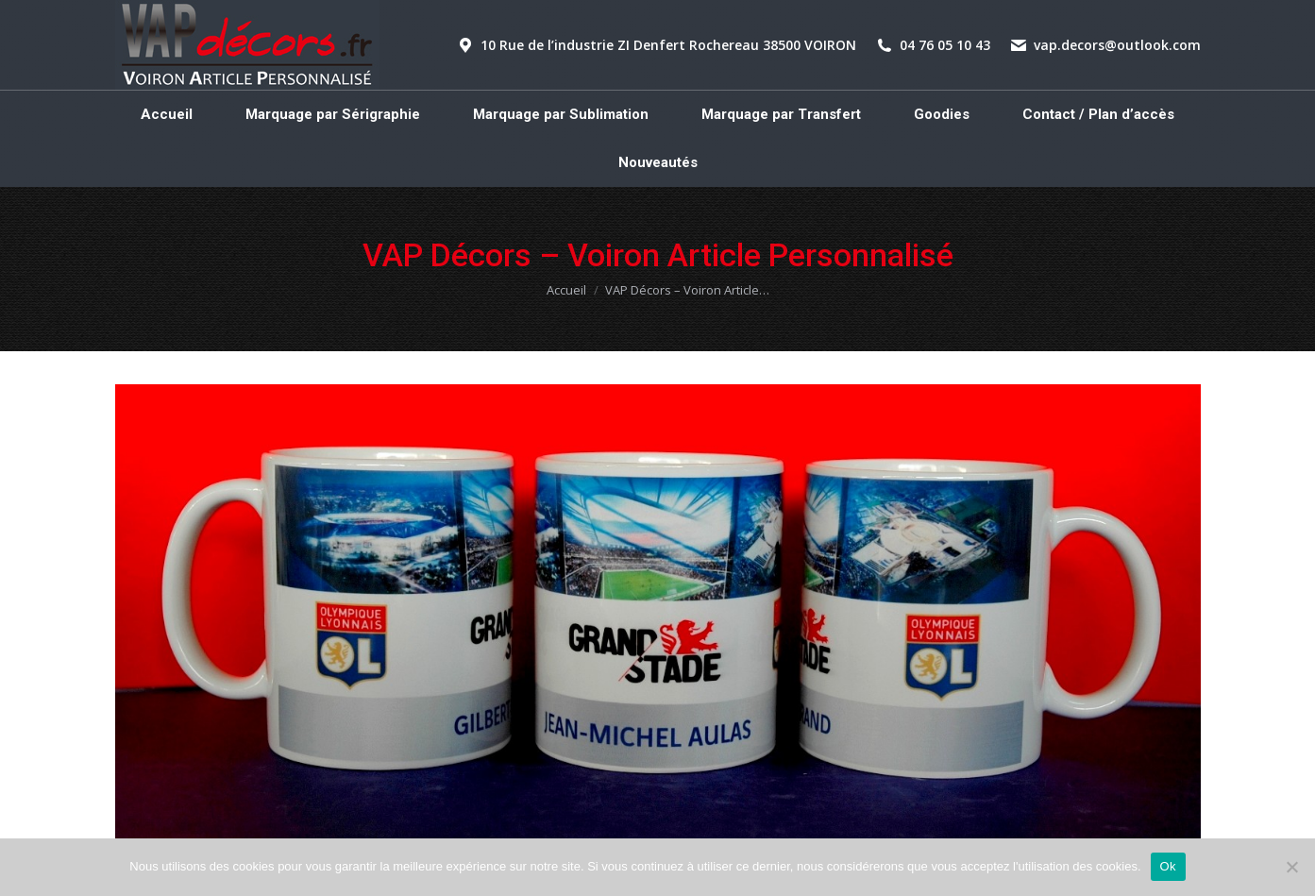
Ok (1168, 866)
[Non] (1291, 866)
